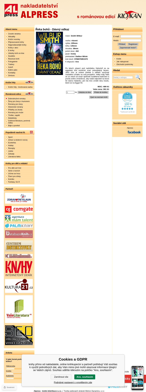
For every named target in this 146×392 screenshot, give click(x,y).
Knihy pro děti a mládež (17, 163)
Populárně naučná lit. (15, 132)
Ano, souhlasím (85, 377)
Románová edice (13, 94)
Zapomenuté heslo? (128, 48)
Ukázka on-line (85, 92)
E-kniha (8, 371)
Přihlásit (122, 44)
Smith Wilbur (76, 36)
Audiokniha (10, 376)
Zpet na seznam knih (99, 97)
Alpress (130, 128)
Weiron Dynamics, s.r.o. (95, 391)
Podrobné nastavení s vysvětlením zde (73, 382)
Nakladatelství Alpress (31, 10)
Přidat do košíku (101, 92)
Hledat (138, 77)
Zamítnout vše (61, 377)
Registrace (132, 44)
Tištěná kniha (10, 366)
